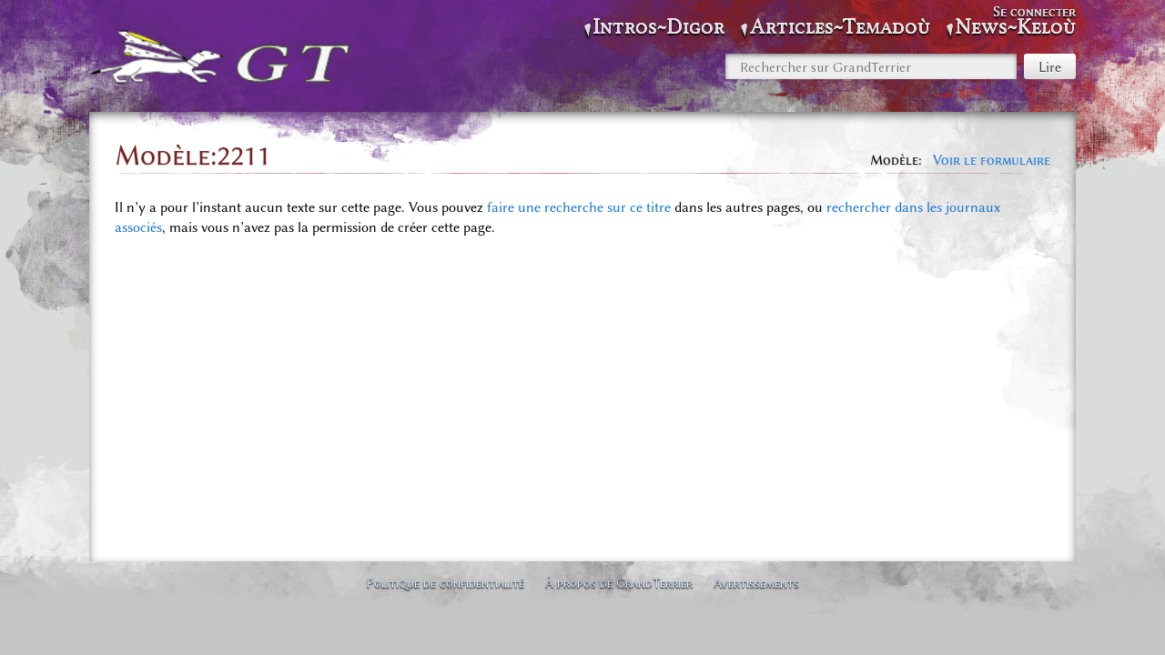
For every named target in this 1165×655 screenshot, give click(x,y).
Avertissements (756, 583)
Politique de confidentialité (445, 583)
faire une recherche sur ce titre (579, 207)
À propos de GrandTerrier (619, 583)
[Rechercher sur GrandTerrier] (871, 66)
